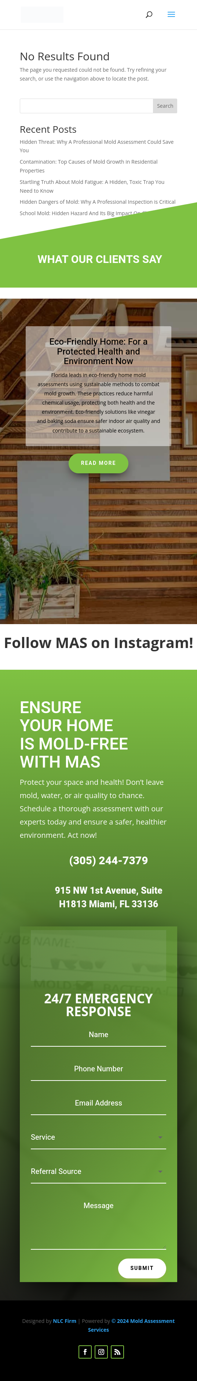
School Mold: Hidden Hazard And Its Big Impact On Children (91, 213)
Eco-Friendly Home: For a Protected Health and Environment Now (98, 351)
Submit (142, 1268)
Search (165, 105)
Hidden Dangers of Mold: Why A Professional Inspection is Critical (98, 201)
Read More (98, 463)
